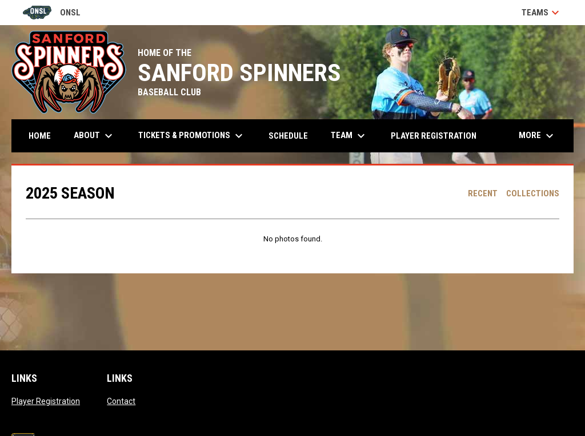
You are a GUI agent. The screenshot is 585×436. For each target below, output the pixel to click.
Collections (532, 193)
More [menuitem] (537, 136)
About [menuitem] (94, 136)
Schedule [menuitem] (288, 136)
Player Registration (45, 401)
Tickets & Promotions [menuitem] (192, 136)
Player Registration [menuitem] (433, 136)
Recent (483, 193)
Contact (121, 401)
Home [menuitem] (40, 136)
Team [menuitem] (349, 136)
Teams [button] (542, 12)
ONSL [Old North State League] (52, 12)
